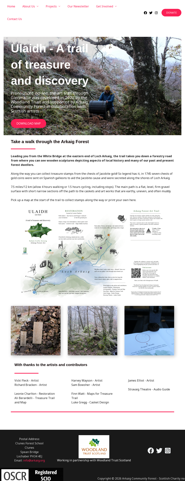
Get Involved (98, 6)
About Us (26, 6)
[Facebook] (145, 6)
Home (10, 6)
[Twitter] (150, 6)
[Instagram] (156, 6)
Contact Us (123, 6)
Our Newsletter (73, 6)
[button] (171, 6)
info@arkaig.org (34, 448)
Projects (47, 6)
